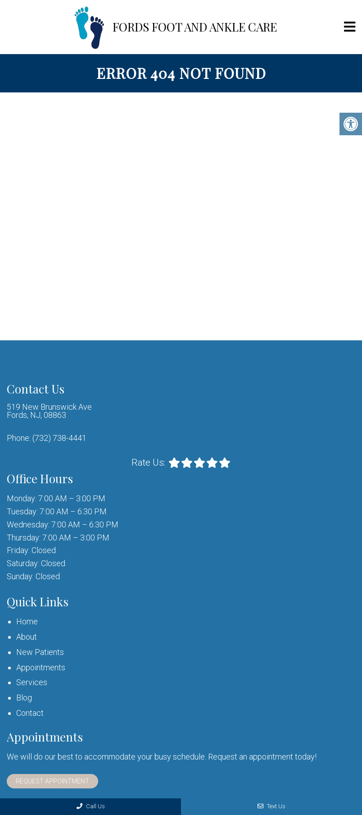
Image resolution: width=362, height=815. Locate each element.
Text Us (271, 806)
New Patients (40, 652)
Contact (30, 713)
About (26, 636)
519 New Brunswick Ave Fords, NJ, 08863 (49, 411)
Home (27, 621)
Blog (24, 697)
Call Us (91, 806)
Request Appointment (52, 781)
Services (31, 682)
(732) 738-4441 (59, 438)
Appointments (40, 667)
